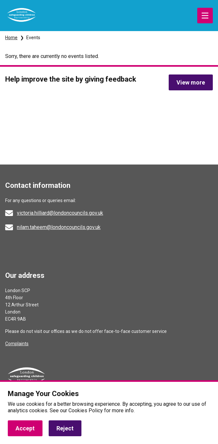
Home (11, 37)
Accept (25, 428)
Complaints (17, 343)
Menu (205, 15)
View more (190, 82)
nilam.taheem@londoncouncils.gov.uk (59, 227)
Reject (65, 428)
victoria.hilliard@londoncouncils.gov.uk (60, 213)
